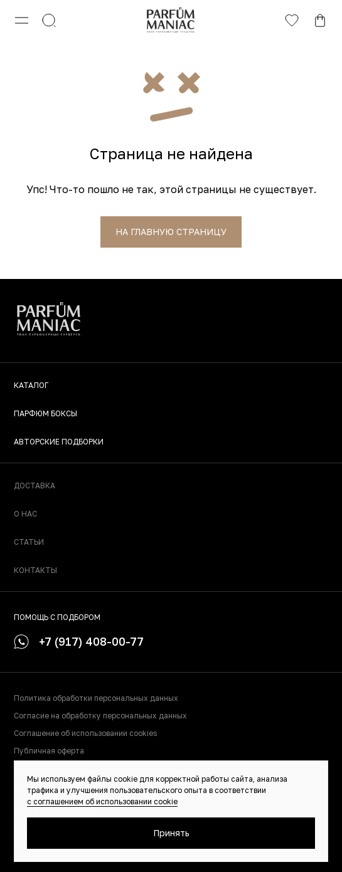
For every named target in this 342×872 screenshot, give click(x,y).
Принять (171, 832)
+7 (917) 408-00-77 (79, 641)
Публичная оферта (49, 750)
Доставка (34, 485)
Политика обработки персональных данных (96, 698)
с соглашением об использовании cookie (102, 801)
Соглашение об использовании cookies (85, 733)
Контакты (35, 570)
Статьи (29, 542)
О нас (25, 513)
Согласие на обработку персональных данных (100, 715)
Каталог (31, 385)
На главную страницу (171, 231)
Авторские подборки (59, 441)
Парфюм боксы (45, 413)
